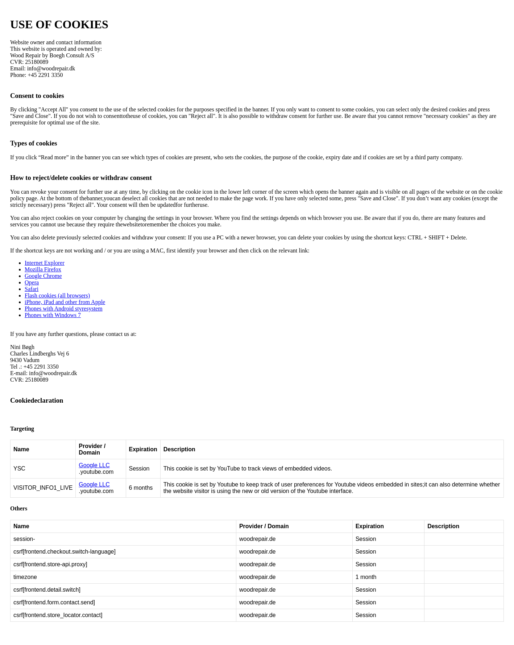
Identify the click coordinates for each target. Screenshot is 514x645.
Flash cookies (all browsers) (57, 295)
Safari (31, 289)
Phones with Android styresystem (64, 308)
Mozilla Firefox (43, 269)
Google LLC (94, 465)
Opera (32, 282)
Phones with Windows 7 (53, 315)
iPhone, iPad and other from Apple (65, 302)
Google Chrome (43, 276)
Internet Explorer (45, 263)
